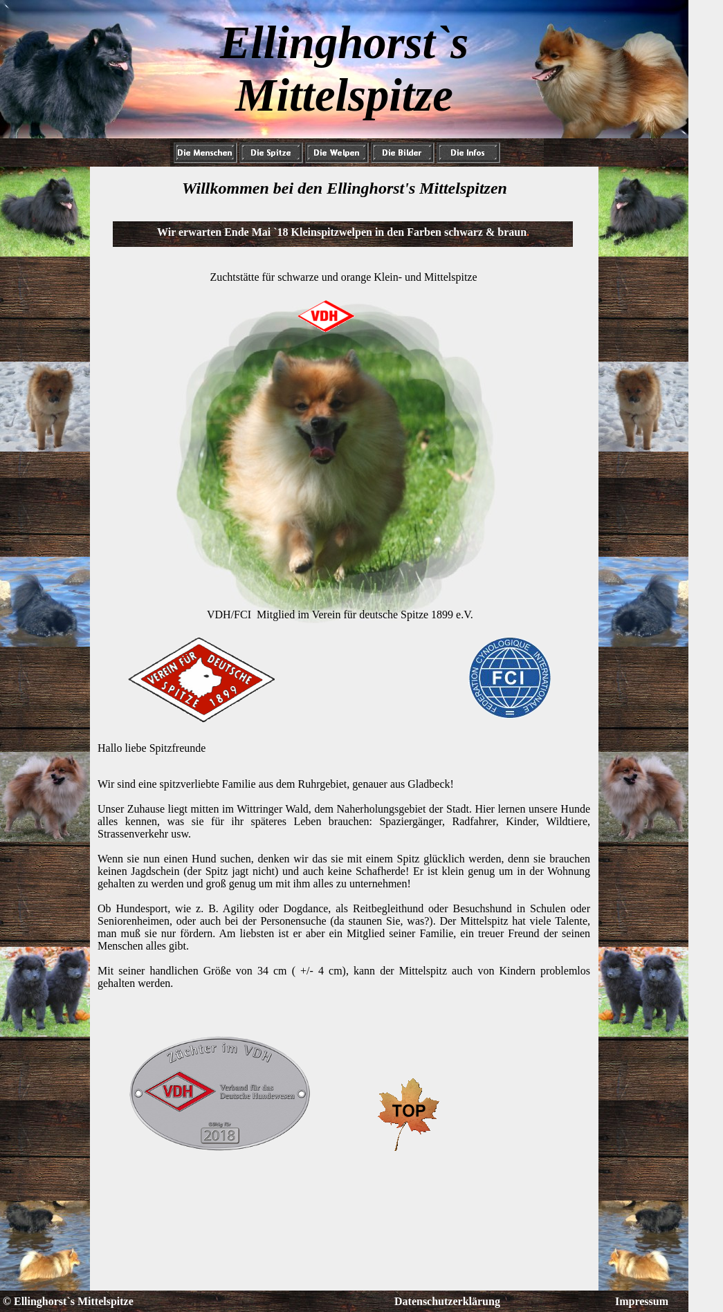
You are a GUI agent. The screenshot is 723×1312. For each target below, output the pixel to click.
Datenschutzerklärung (447, 1301)
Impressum (641, 1301)
